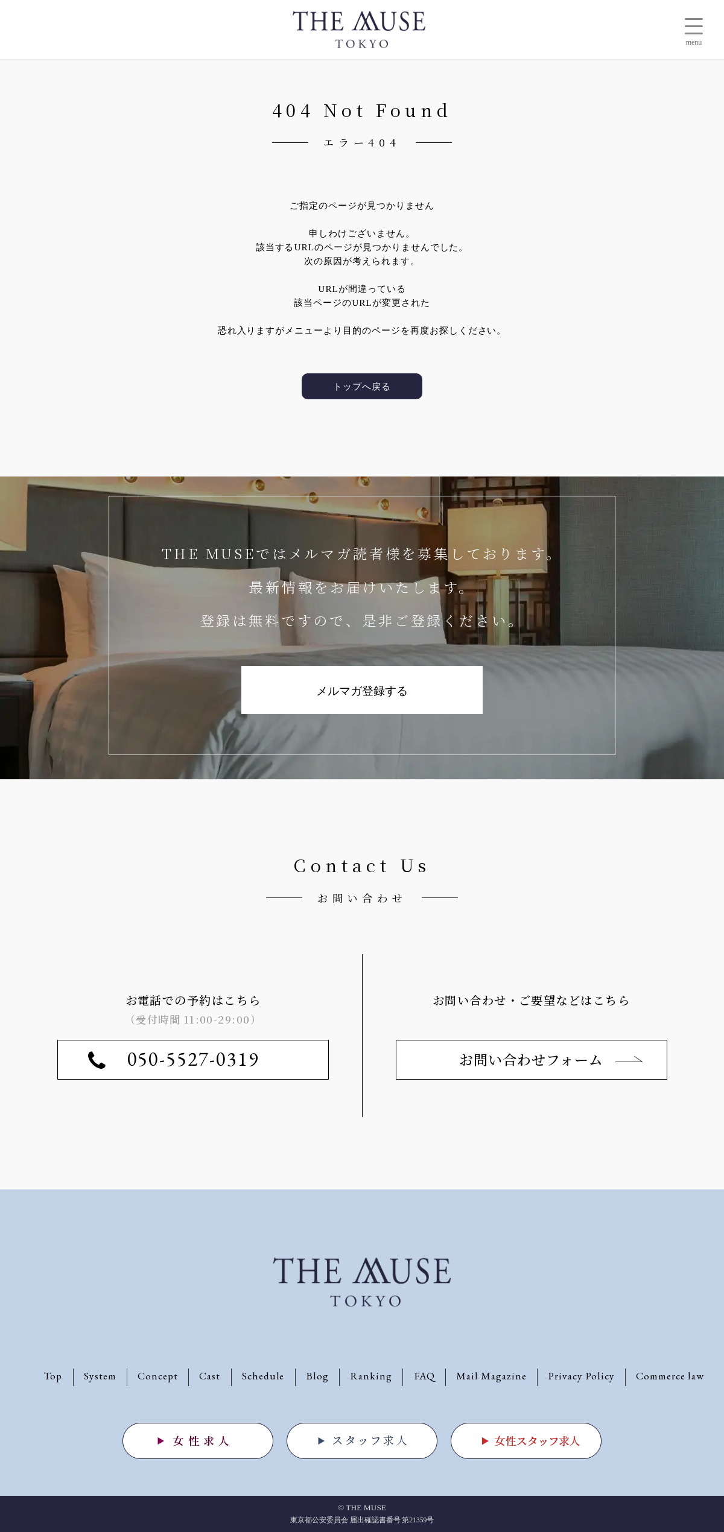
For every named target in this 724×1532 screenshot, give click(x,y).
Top (53, 1375)
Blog (317, 1375)
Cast (209, 1375)
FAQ (424, 1375)
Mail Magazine (491, 1375)
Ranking (371, 1375)
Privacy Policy (581, 1375)
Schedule (263, 1375)
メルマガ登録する (362, 691)
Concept (158, 1375)
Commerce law (670, 1375)
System (100, 1375)
